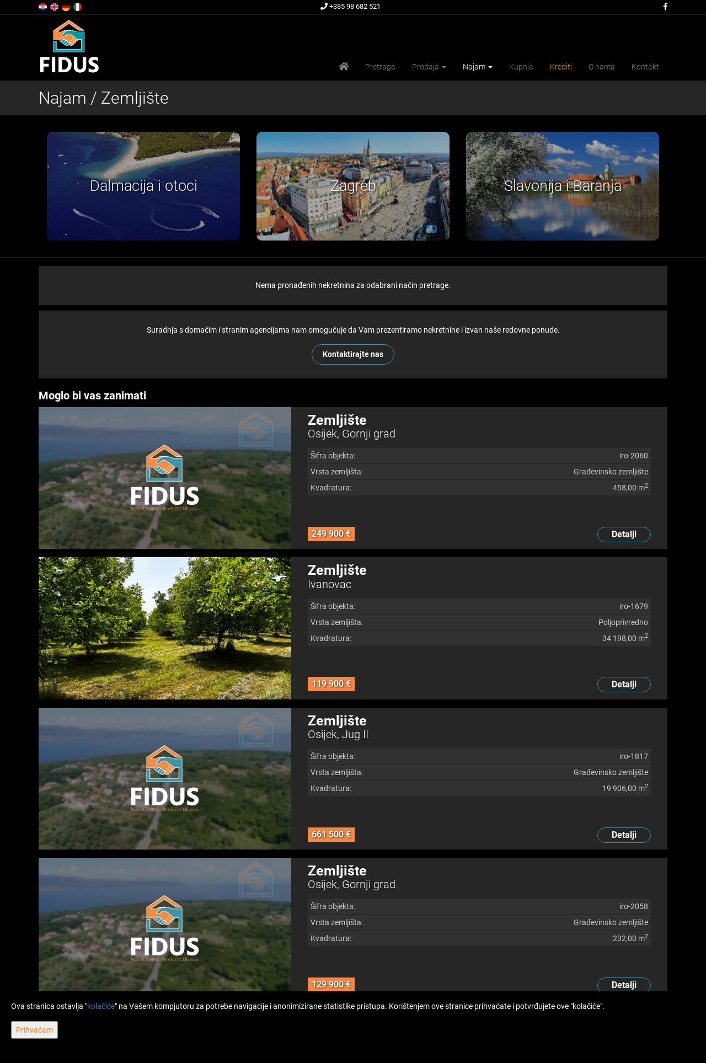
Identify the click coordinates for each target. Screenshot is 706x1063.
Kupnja (521, 66)
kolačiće (101, 1006)
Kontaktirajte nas (353, 354)
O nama (602, 66)
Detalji (624, 534)
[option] (145, 186)
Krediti (561, 66)
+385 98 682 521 (350, 6)
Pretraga (380, 66)
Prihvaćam (34, 1029)
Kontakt (645, 66)
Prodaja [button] (429, 66)
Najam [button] (478, 66)
